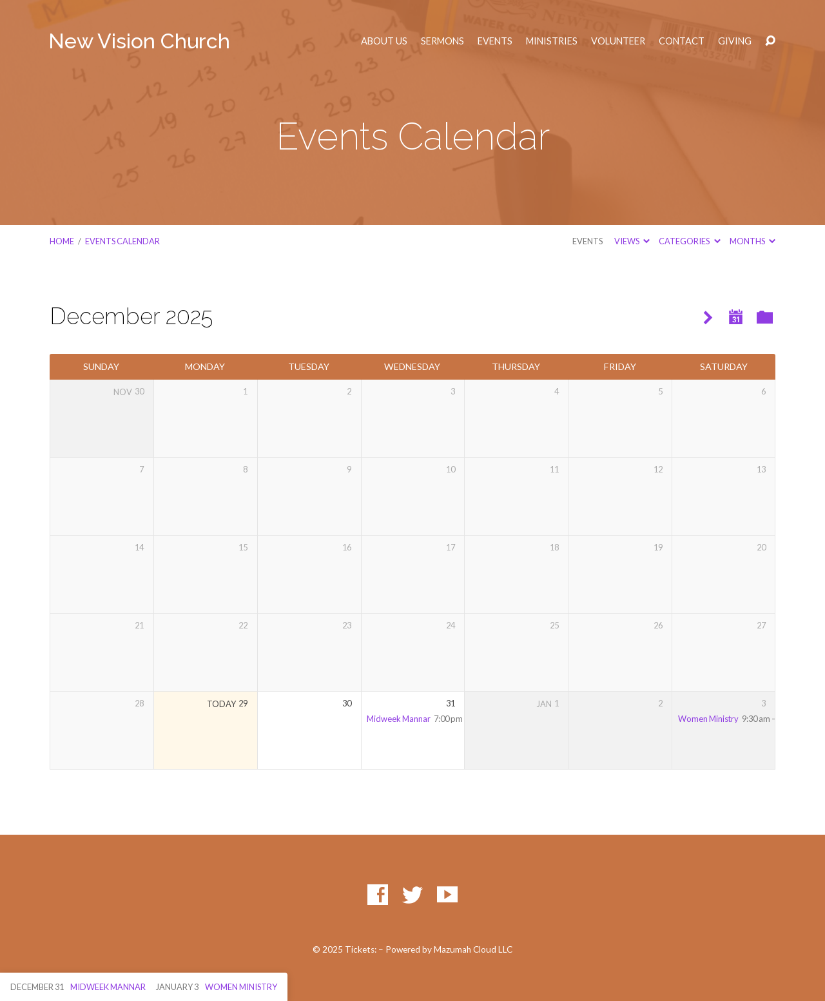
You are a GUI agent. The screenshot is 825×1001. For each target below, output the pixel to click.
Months (752, 241)
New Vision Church (139, 41)
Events (495, 41)
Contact (681, 41)
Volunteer (618, 41)
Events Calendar (122, 241)
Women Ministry (708, 719)
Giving (735, 41)
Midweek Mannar (399, 719)
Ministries (552, 41)
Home (62, 241)
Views (632, 241)
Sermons (442, 41)
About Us (384, 41)
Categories (689, 241)
